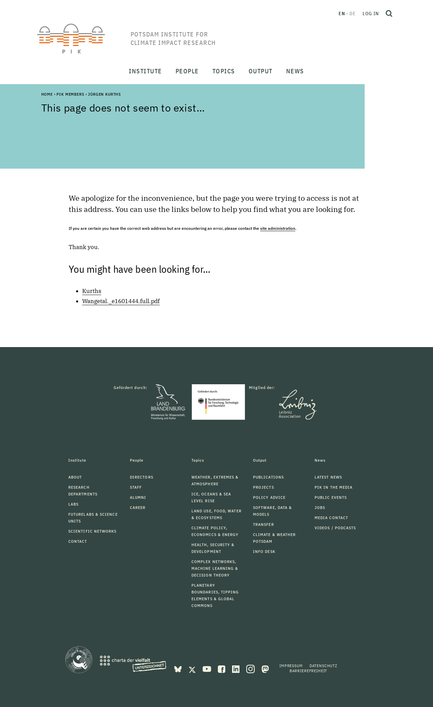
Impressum (291, 665)
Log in (371, 13)
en (342, 13)
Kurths (91, 291)
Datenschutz (323, 665)
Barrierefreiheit (308, 670)
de (352, 13)
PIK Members (70, 94)
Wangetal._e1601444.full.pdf (121, 301)
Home (47, 94)
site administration (277, 228)
